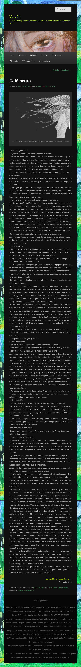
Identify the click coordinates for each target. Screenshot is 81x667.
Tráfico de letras (28, 61)
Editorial (33, 55)
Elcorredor (14, 61)
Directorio (22, 55)
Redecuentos (57, 55)
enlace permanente (26, 590)
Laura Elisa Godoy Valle (45, 87)
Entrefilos (44, 55)
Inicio (12, 55)
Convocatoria (44, 61)
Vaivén (15, 17)
